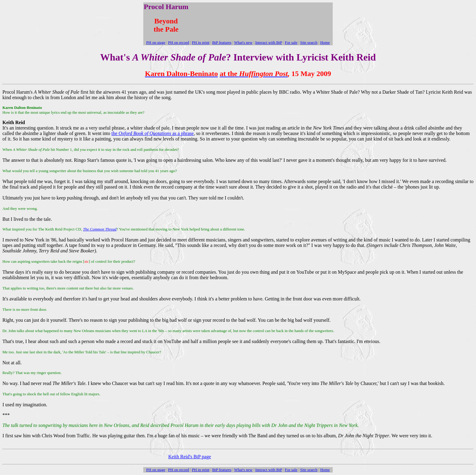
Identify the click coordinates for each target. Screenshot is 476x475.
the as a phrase (152, 133)
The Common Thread (99, 229)
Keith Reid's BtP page (189, 456)
